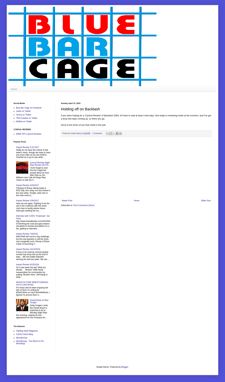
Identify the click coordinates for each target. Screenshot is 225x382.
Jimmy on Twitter (23, 115)
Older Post (206, 200)
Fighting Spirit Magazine (27, 331)
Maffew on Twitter (24, 121)
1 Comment (97, 133)
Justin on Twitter (23, 111)
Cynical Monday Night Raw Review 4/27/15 (40, 163)
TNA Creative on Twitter (27, 118)
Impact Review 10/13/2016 (28, 249)
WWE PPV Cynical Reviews (28, 134)
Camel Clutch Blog (24, 334)
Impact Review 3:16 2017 (27, 147)
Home (14, 89)
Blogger (124, 367)
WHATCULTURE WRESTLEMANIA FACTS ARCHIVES (32, 283)
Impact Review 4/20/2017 (27, 185)
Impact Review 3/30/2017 (27, 200)
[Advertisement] (136, 174)
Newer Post (67, 200)
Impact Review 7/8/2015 (27, 234)
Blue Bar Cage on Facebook (29, 108)
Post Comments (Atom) (83, 205)
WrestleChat (21, 338)
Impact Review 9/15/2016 (27, 264)
